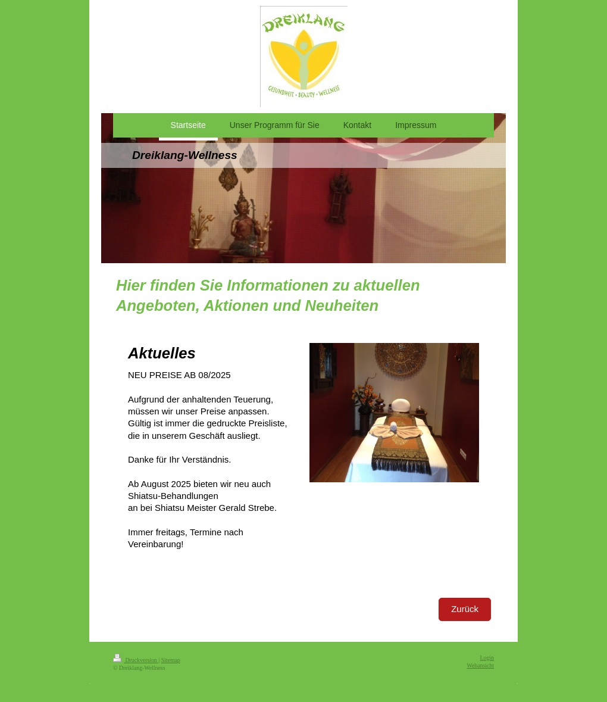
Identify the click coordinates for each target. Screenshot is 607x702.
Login (487, 657)
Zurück (464, 609)
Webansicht (480, 665)
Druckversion (135, 660)
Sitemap (170, 660)
